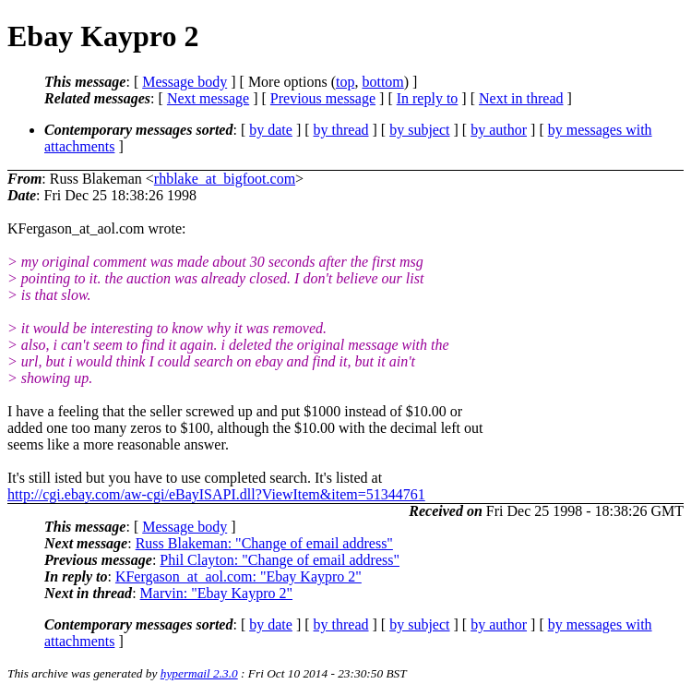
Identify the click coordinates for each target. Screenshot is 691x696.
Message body (184, 82)
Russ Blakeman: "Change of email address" (264, 543)
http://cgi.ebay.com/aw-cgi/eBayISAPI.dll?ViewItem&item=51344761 (216, 494)
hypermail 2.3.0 (199, 673)
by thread (341, 130)
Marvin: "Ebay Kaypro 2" (216, 593)
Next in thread (521, 98)
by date (270, 130)
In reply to (428, 98)
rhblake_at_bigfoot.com (224, 178)
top (345, 82)
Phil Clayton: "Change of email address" (279, 560)
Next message (208, 98)
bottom (382, 82)
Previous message (322, 98)
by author (499, 130)
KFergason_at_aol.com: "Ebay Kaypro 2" (238, 576)
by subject (419, 130)
